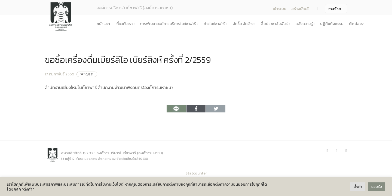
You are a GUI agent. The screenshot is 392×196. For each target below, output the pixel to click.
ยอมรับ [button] (376, 186)
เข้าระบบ (279, 9)
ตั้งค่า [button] (358, 186)
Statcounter (196, 173)
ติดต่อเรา (357, 24)
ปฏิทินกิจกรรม (332, 24)
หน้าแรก (103, 24)
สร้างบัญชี (300, 9)
